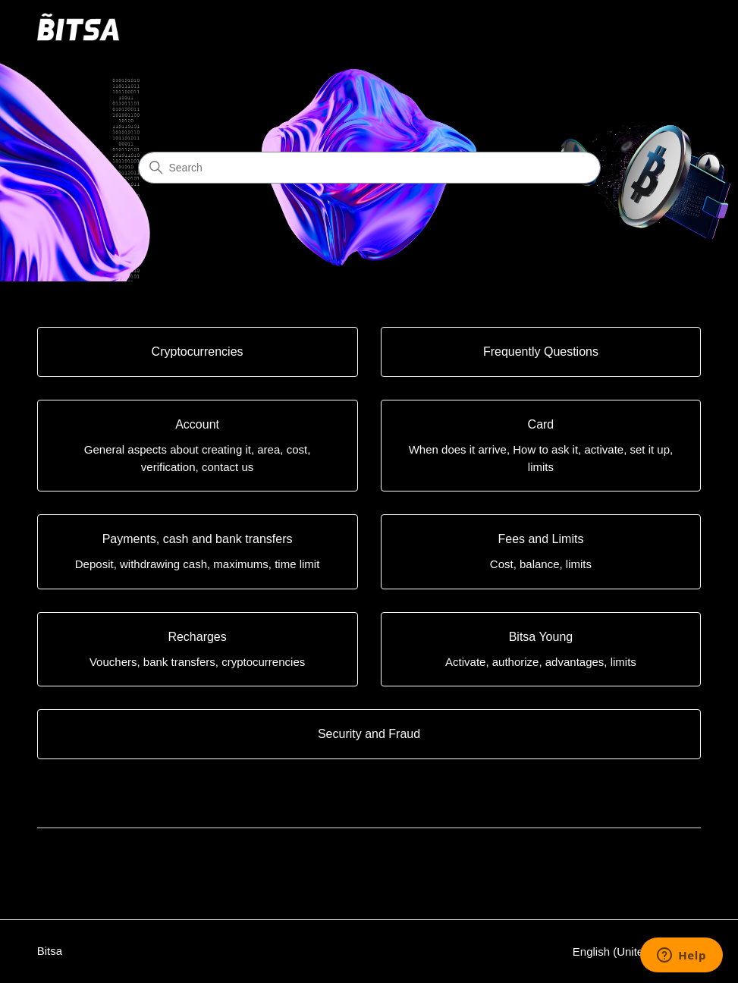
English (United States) (637, 951)
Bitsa (49, 950)
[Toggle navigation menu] (674, 27)
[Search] (369, 167)
